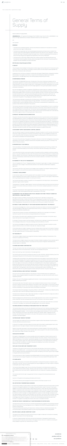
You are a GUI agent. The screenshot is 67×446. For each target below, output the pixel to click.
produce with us (8, 9)
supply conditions (40, 443)
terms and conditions (32, 443)
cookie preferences (54, 443)
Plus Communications (16, 443)
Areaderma (10, 3)
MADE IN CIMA (25, 443)
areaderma (58, 434)
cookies (49, 443)
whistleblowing (61, 443)
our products (57, 438)
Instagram (33, 439)
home (4, 9)
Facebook (29, 439)
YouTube (36, 439)
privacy (45, 443)
